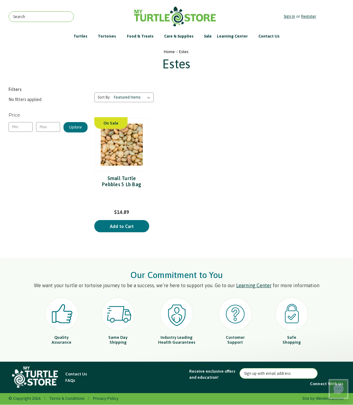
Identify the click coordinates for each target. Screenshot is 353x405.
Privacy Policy (106, 398)
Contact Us (268, 36)
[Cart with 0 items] (331, 17)
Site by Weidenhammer (323, 398)
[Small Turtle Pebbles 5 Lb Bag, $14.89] (121, 144)
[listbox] (133, 97)
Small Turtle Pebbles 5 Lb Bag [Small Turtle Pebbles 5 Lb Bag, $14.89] (121, 181)
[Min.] (21, 127)
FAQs (70, 380)
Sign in (289, 16)
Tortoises (110, 36)
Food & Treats (143, 36)
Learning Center (235, 36)
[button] (35, 377)
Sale (208, 36)
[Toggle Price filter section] (48, 115)
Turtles (83, 36)
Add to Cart (122, 226)
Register (308, 16)
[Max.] (48, 127)
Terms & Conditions (67, 398)
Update (75, 127)
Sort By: (104, 97)
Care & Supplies (181, 36)
